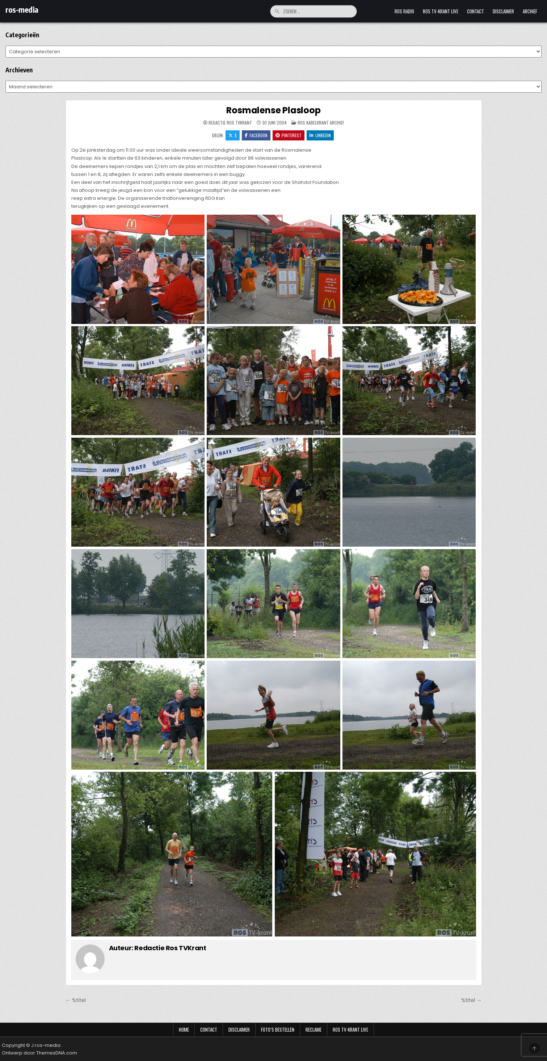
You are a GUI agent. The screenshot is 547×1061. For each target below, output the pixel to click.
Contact (475, 11)
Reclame (313, 1029)
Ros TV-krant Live (440, 11)
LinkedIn (320, 135)
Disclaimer (503, 11)
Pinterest (288, 135)
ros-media (21, 9)
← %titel (76, 1000)
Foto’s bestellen (277, 1029)
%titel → (471, 1000)
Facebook (256, 135)
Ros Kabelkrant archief (321, 122)
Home (184, 1029)
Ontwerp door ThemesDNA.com (39, 1052)
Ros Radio (404, 11)
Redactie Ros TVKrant (230, 123)
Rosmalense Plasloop (273, 110)
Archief (530, 11)
